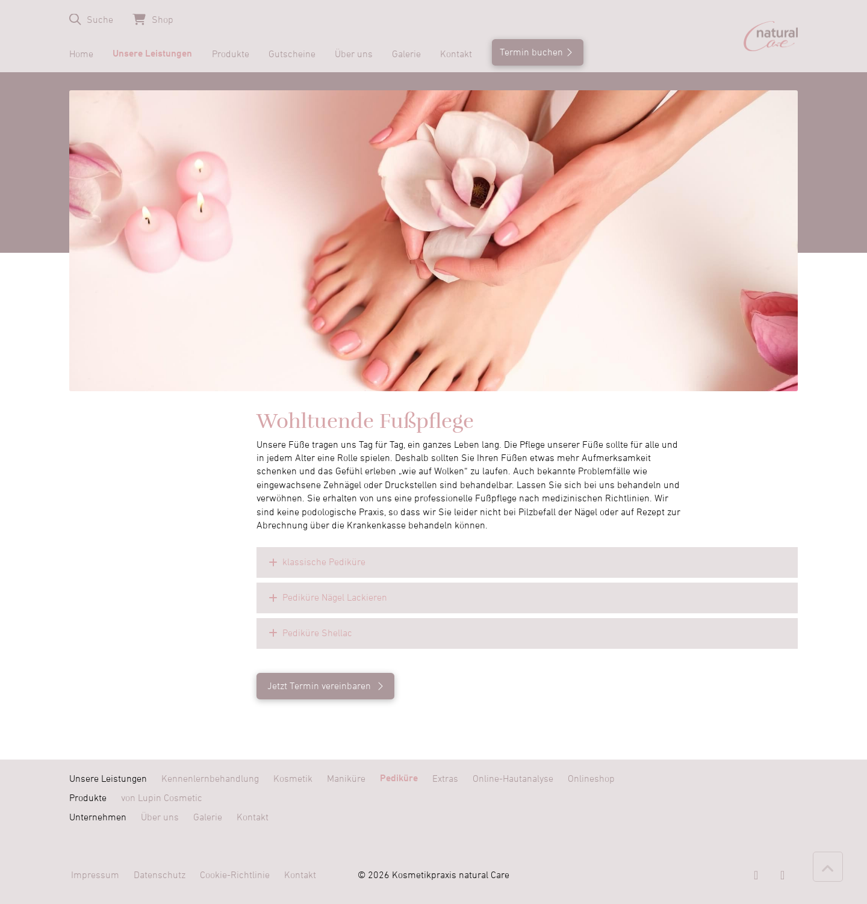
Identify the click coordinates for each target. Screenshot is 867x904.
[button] (91, 19)
